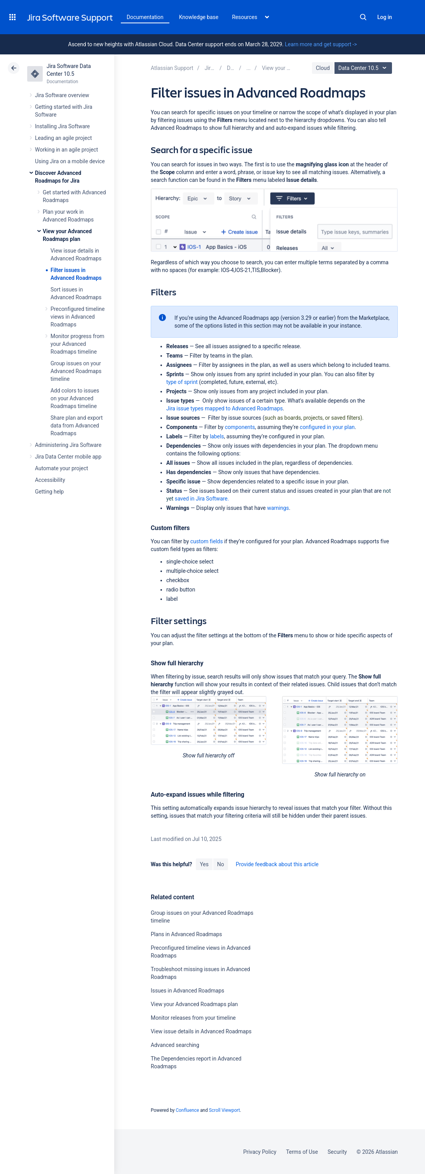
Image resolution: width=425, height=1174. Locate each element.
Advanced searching (175, 1045)
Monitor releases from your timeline (193, 1018)
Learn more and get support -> (321, 44)
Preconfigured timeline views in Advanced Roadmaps (78, 317)
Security (337, 1152)
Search (363, 17)
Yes (204, 864)
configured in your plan (327, 427)
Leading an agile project (63, 138)
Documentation (145, 17)
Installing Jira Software (62, 126)
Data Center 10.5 (364, 68)
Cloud (323, 68)
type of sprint (182, 382)
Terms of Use (302, 1152)
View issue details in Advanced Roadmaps (201, 1031)
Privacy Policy (259, 1152)
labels (217, 436)
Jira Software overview (62, 95)
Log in (384, 17)
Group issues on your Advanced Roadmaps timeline (76, 371)
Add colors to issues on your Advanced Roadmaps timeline (75, 398)
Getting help (49, 491)
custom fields (206, 541)
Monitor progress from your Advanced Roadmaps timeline (78, 344)
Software (201, 498)
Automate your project (61, 468)
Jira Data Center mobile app (68, 457)
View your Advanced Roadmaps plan (194, 1004)
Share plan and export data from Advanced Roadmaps (77, 425)
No (220, 864)
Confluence (187, 1110)
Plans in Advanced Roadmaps (186, 934)
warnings (278, 508)
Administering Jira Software (68, 445)
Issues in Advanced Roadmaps (187, 990)
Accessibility (50, 480)
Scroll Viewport (224, 1110)
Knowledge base (199, 17)
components (240, 427)
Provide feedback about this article (277, 864)
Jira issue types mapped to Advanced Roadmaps (224, 408)
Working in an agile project (66, 150)
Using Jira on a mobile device (70, 161)
